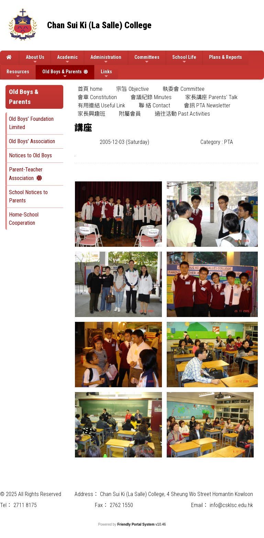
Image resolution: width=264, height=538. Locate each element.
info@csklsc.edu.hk (231, 505)
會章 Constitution (97, 97)
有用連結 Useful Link (101, 105)
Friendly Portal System (136, 524)
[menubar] (166, 101)
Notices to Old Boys (30, 155)
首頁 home (90, 89)
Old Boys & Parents (62, 74)
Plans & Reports (225, 57)
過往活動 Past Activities (182, 113)
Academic (67, 59)
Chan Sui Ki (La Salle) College (99, 25)
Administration (105, 59)
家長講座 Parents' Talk (211, 97)
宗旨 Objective (132, 89)
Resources (18, 74)
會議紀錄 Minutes (151, 97)
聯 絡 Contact (154, 105)
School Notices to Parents (28, 196)
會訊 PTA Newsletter (207, 105)
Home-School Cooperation (23, 218)
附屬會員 (130, 113)
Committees (147, 59)
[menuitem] (90, 89)
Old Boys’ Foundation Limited (31, 123)
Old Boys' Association (32, 141)
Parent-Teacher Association (26, 173)
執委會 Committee (184, 89)
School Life (184, 59)
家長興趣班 (91, 113)
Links (106, 74)
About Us (35, 59)
